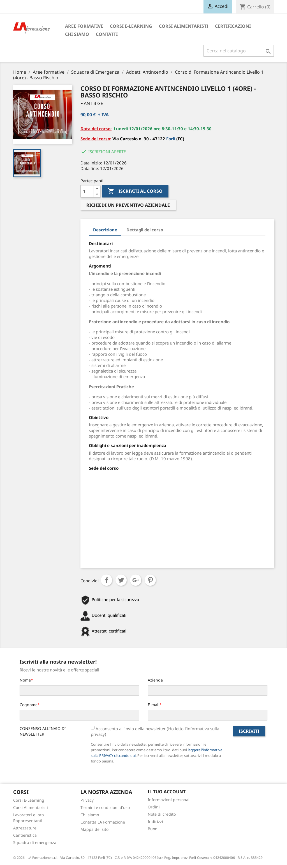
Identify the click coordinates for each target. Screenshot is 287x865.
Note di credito (162, 814)
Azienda (155, 680)
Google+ (135, 580)
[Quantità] (87, 191)
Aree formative (84, 26)
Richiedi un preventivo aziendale (128, 205)
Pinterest (150, 580)
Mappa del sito (94, 829)
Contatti (107, 34)
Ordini (154, 807)
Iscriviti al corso (135, 191)
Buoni (153, 828)
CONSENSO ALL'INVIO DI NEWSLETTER (43, 731)
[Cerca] (238, 51)
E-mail (153, 704)
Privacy (87, 800)
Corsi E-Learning (131, 26)
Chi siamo (77, 34)
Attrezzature (24, 828)
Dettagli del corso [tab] (144, 229)
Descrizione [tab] (105, 229)
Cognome (29, 704)
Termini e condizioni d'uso (105, 807)
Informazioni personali (169, 799)
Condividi (106, 580)
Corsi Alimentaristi (183, 26)
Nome (25, 680)
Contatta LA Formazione (102, 822)
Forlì (171, 138)
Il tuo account (167, 792)
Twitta (121, 580)
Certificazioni (233, 26)
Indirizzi (155, 821)
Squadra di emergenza (34, 842)
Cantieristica (25, 835)
